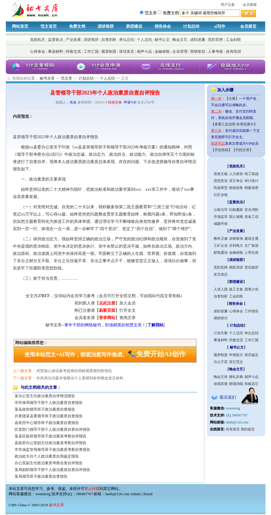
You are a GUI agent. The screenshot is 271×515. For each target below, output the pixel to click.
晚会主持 (221, 377)
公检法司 (221, 210)
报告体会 (163, 26)
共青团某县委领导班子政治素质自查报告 (49, 416)
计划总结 (191, 26)
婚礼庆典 (236, 377)
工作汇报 (91, 51)
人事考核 (215, 51)
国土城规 (236, 217)
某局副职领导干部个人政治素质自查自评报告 (52, 469)
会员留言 (248, 26)
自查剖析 (108, 39)
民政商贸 (221, 188)
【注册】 (232, 99)
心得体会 (37, 51)
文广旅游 (251, 246)
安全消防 (251, 210)
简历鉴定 (251, 355)
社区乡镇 (221, 195)
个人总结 (144, 39)
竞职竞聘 (215, 39)
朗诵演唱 (236, 384)
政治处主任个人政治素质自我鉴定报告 (47, 456)
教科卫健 (221, 239)
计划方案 (221, 333)
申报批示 (236, 355)
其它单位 (236, 181)
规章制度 (108, 51)
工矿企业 (221, 246)
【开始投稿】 (221, 150)
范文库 (66, 78)
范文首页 (48, 26)
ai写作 (220, 26)
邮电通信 (221, 253)
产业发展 (73, 39)
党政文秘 (221, 174)
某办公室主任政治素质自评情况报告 (45, 396)
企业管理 (179, 51)
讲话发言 (126, 51)
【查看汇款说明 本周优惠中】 (234, 124)
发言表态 (221, 274)
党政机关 (37, 39)
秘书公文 (162, 39)
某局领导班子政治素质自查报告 (41, 476)
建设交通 (251, 239)
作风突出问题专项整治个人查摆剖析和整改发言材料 (79, 378)
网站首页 (20, 26)
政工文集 (236, 289)
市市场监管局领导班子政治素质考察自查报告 (52, 449)
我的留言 (248, 429)
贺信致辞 (251, 267)
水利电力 (236, 246)
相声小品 (144, 51)
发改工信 (251, 217)
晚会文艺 (179, 39)
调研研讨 (221, 318)
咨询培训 (233, 51)
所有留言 (233, 429)
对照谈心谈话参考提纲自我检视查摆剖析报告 (74, 371)
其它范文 (236, 362)
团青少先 (251, 289)
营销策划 (197, 51)
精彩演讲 (236, 267)
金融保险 (162, 51)
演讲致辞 (106, 26)
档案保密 (251, 188)
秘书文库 (47, 78)
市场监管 (221, 217)
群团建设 (134, 26)
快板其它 (251, 384)
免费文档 (77, 26)
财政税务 (236, 188)
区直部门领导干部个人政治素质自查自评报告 (52, 429)
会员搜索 (250, 5)
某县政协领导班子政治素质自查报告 (45, 409)
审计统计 (251, 181)
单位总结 (126, 39)
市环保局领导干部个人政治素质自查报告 (49, 402)
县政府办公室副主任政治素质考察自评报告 (50, 443)
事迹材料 (55, 51)
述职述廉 (197, 39)
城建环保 (221, 224)
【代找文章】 (242, 150)
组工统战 (251, 174)
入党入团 (221, 289)
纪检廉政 (236, 210)
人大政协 (236, 174)
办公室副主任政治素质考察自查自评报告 (49, 463)
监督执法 (55, 39)
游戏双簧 (221, 384)
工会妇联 (233, 39)
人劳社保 (251, 253)
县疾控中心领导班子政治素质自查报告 (47, 423)
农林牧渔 (236, 239)
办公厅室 (221, 362)
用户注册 (228, 5)
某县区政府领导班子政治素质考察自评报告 (50, 436)
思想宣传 (221, 181)
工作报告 (251, 311)
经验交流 (73, 51)
